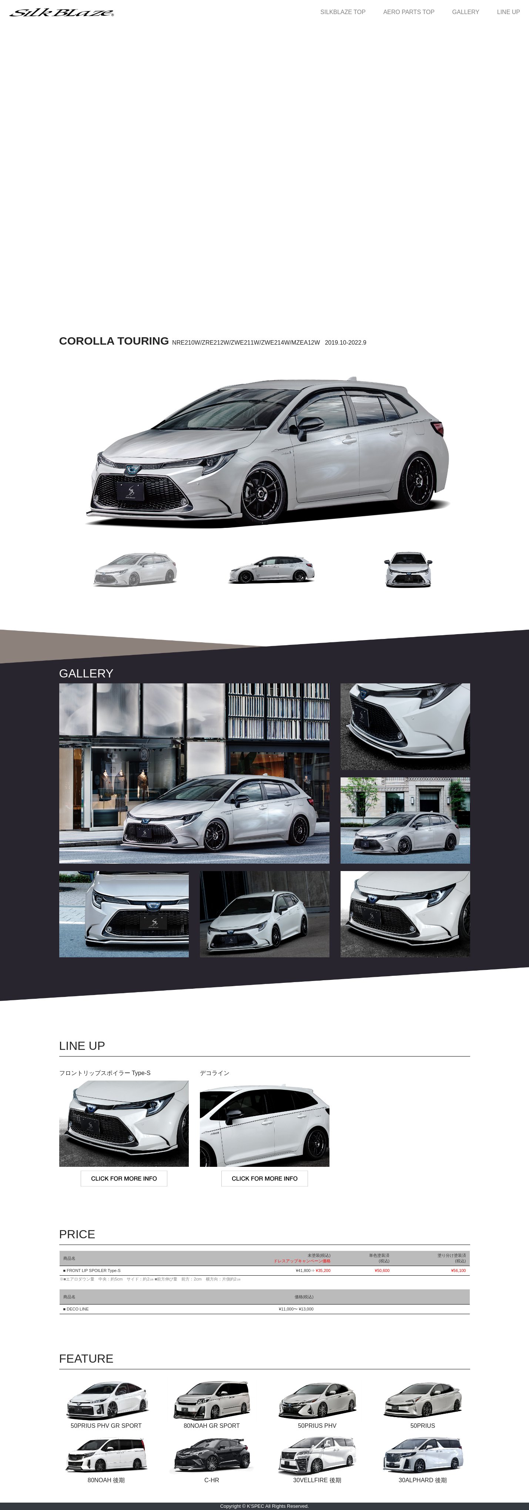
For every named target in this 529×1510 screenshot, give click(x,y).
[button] (127, 569)
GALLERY (468, 12)
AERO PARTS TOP (411, 12)
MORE (265, 980)
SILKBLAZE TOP (346, 12)
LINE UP (508, 12)
